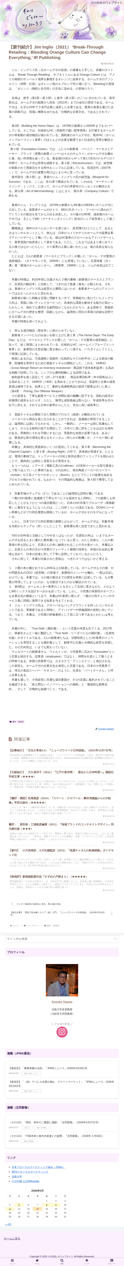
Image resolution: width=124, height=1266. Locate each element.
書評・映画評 (17, 722)
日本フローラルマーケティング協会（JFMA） (38, 1171)
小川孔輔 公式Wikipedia (25, 1186)
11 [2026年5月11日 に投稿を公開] (10, 1213)
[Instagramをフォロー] (62, 1037)
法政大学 (17, 1181)
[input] (62, 943)
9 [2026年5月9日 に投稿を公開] (56, 1210)
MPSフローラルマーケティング (30, 1176)
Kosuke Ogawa (62, 1006)
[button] (115, 944)
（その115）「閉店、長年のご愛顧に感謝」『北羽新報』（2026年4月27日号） (54, 1127)
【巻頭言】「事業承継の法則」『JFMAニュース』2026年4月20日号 (48, 1073)
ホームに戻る (12, 1243)
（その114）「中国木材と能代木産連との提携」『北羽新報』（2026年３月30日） (56, 1140)
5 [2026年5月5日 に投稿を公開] (19, 1210)
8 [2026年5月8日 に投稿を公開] (46, 1210)
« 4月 (8, 1229)
